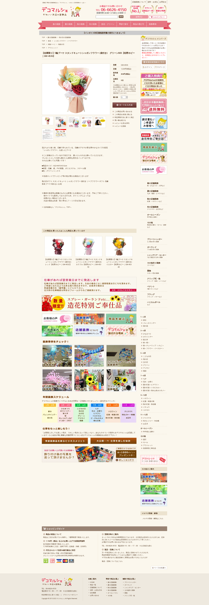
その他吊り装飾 (129, 590)
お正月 (145, 424)
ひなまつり (147, 334)
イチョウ (146, 407)
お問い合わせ (94, 595)
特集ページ (51, 44)
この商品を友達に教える (123, 114)
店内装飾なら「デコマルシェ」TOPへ (57, 207)
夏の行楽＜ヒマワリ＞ (151, 384)
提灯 (144, 439)
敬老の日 (61, 44)
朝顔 (144, 371)
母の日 (145, 359)
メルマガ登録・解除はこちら (152, 518)
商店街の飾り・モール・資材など (156, 225)
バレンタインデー (149, 323)
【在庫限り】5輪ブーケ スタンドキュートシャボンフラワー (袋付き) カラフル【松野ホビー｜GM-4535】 (89, 263)
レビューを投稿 (120, 126)
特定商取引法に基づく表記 (124, 117)
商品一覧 (93, 585)
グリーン (146, 365)
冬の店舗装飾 (112, 590)
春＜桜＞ (146, 342)
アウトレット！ (53, 48)
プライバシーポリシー (70, 595)
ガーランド (128, 585)
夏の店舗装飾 (52, 37)
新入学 (145, 339)
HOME (92, 582)
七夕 (144, 379)
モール (145, 442)
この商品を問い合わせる (123, 111)
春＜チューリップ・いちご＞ (153, 345)
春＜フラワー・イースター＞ (153, 348)
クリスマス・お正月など (155, 208)
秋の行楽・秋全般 (149, 404)
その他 (110, 595)
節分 (144, 320)
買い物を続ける (120, 120)
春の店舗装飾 (112, 582)
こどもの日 (147, 356)
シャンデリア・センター (132, 588)
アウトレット (148, 445)
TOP (43, 37)
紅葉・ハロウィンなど (154, 200)
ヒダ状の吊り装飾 (154, 240)
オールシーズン (113, 593)
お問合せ (162, 2)
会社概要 (93, 593)
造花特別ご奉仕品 (149, 448)
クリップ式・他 (129, 595)
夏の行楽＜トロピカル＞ (152, 387)
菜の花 (145, 326)
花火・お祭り (148, 382)
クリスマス (147, 418)
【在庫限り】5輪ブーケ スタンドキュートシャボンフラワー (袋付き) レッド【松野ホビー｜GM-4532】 (59, 262)
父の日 (145, 362)
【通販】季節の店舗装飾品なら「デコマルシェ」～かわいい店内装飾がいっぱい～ (64, 2)
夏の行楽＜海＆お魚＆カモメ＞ (154, 390)
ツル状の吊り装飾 (153, 248)
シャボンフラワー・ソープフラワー (65, 41)
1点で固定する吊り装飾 (156, 256)
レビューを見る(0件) (122, 123)
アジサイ (146, 368)
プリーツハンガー (130, 582)
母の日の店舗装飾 (65, 37)
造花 (49, 41)
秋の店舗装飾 (112, 588)
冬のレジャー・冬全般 (151, 421)
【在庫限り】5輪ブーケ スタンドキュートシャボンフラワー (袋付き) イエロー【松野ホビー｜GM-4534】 (119, 263)
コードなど (153, 264)
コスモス (146, 410)
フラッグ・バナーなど (154, 295)
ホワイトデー (148, 337)
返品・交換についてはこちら (112, 561)
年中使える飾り (153, 216)
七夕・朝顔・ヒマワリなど (156, 192)
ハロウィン (147, 398)
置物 (125, 593)
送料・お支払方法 (96, 590)
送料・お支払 (153, 2)
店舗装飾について (139, 2)
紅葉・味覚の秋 (148, 401)
